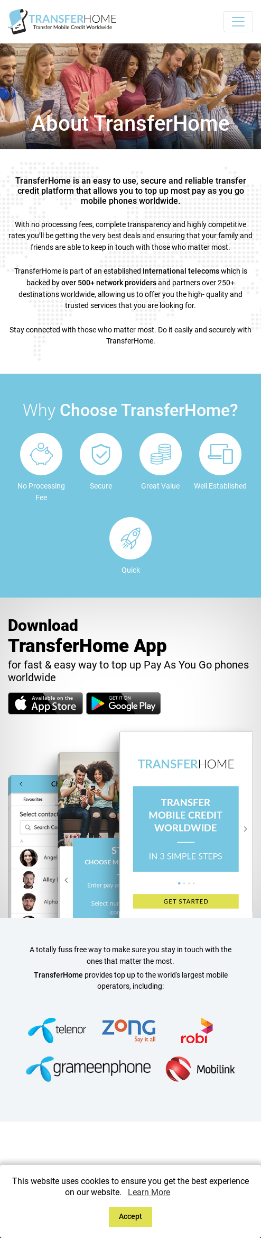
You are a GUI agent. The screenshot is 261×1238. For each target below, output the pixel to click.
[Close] (131, 1217)
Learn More (149, 1192)
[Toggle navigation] (238, 21)
